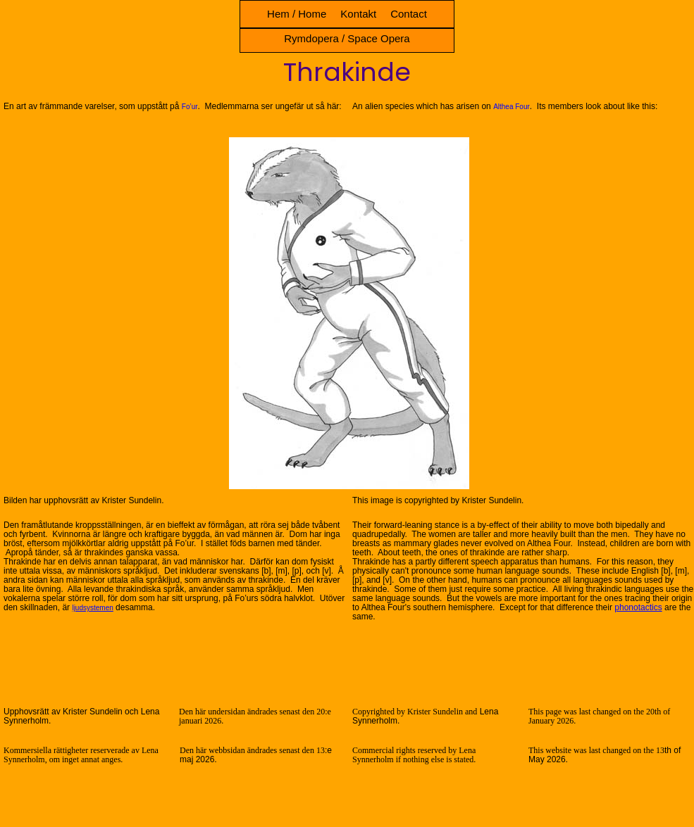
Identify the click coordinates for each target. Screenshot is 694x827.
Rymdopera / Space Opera (346, 38)
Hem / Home (296, 14)
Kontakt (358, 14)
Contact (408, 14)
